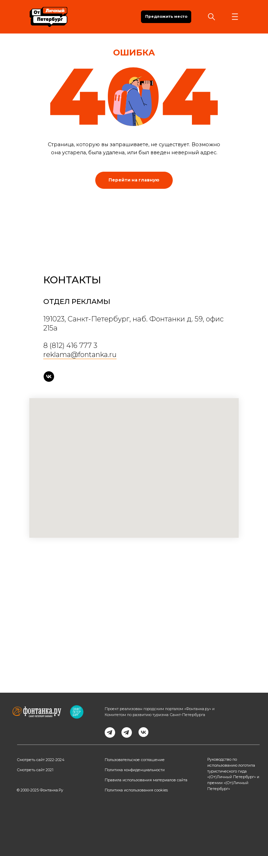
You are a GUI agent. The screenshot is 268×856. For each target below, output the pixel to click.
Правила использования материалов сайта (146, 780)
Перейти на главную (134, 180)
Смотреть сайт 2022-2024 (41, 760)
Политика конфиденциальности (135, 770)
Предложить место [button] (166, 16)
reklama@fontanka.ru (80, 354)
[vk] (49, 376)
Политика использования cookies (136, 790)
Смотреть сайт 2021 (35, 770)
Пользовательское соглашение (135, 760)
